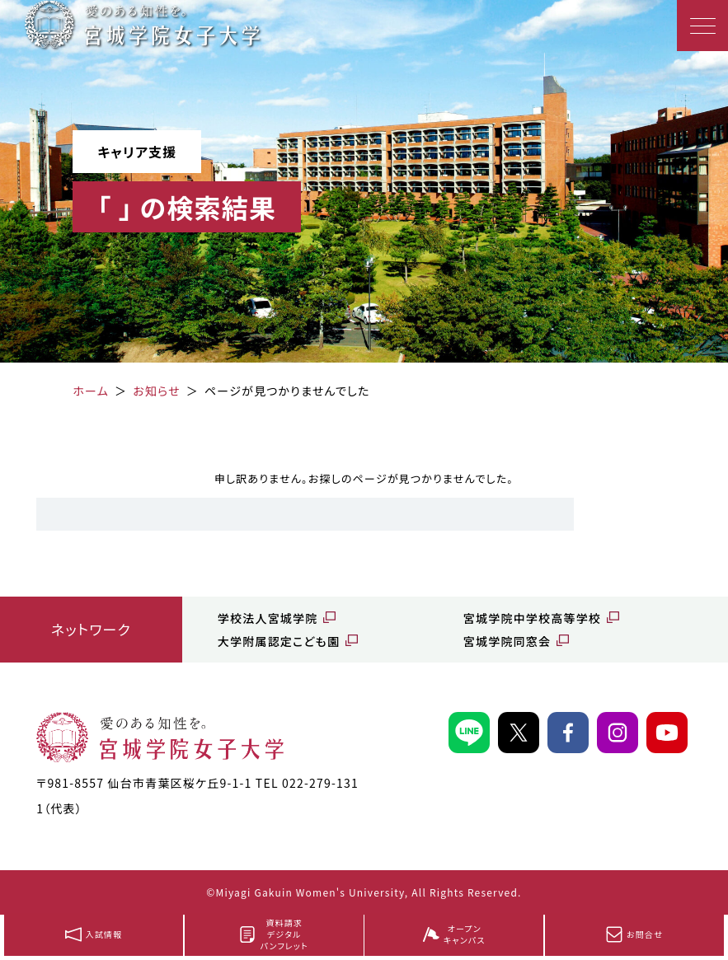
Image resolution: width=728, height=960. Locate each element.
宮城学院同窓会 (507, 641)
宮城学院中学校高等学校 (532, 618)
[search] (305, 514)
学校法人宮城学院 (268, 618)
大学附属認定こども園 (279, 641)
